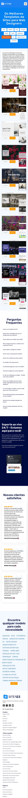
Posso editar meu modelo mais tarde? (13, 339)
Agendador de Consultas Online (11, 775)
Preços (4, 716)
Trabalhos (7, 794)
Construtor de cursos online (10, 771)
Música (6, 33)
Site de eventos (7, 748)
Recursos (5, 718)
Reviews (5, 721)
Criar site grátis (7, 735)
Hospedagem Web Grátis (9, 777)
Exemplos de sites (7, 723)
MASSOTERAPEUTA (9, 645)
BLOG (13, 636)
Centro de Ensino (7, 792)
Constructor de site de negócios (11, 744)
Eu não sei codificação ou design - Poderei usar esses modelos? (14, 375)
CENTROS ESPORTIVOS (11, 648)
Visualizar (5, 90)
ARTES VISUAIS (11, 642)
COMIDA (15, 657)
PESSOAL (6, 651)
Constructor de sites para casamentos (13, 753)
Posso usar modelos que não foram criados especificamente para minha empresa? (12, 382)
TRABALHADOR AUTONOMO (12, 680)
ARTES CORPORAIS (9, 669)
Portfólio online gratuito (9, 755)
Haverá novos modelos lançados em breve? (12, 401)
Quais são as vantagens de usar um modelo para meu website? (12, 334)
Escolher (12, 90)
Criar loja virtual (7, 737)
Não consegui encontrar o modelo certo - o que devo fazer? (14, 344)
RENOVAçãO (7, 657)
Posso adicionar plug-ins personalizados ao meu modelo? (13, 395)
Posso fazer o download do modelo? (12, 354)
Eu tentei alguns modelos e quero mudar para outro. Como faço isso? (13, 389)
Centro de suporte (7, 789)
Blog (17, 29)
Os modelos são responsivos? (11, 362)
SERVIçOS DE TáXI (9, 666)
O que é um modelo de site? (10, 329)
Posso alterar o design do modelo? (12, 349)
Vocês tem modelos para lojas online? (13, 358)
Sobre (4, 787)
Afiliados (5, 796)
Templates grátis (7, 725)
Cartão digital (6, 762)
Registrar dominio (7, 739)
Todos (4, 29)
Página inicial (6, 714)
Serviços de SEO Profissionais (10, 782)
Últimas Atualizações (8, 729)
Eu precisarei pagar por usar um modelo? (13, 366)
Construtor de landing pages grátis (12, 742)
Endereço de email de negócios (11, 764)
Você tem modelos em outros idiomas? (13, 371)
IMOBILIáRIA (15, 651)
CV (13, 37)
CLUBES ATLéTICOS (9, 675)
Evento (12, 33)
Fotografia (23, 29)
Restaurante (20, 33)
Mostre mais (14, 683)
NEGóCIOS (6, 636)
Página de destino (21, 37)
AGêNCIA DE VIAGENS (16, 639)
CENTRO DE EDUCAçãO (11, 678)
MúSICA (5, 639)
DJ (4, 642)
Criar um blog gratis (8, 766)
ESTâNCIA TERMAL (9, 672)
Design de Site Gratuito (9, 780)
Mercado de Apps (10, 727)
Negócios (10, 29)
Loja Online (14, 40)
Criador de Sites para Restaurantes (12, 773)
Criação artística (6, 37)
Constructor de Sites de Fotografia (12, 746)
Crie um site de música (9, 751)
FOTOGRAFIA (20, 636)
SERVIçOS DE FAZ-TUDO (11, 654)
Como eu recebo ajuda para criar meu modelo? (12, 407)
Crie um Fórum (6, 768)
